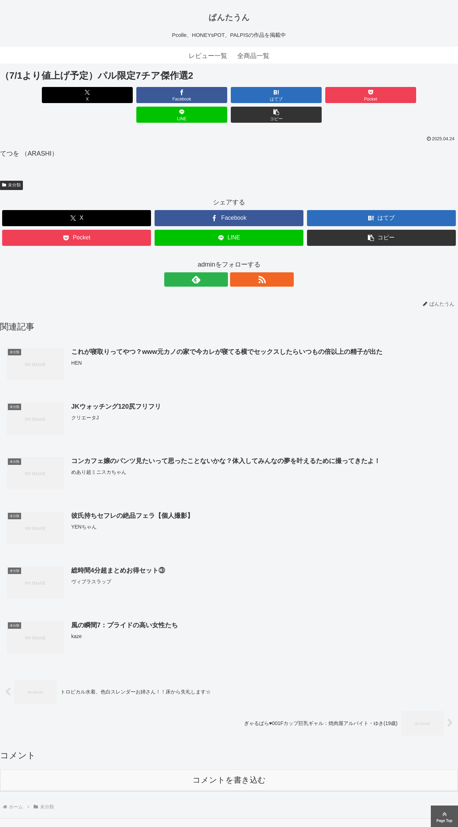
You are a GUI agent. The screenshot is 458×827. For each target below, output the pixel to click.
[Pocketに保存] (267, 95)
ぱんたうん (229, 17)
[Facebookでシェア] (113, 95)
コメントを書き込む (229, 760)
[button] (421, 95)
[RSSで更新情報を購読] (237, 260)
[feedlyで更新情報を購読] (221, 260)
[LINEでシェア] (344, 95)
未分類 (11, 165)
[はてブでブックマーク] (190, 95)
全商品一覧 (253, 55)
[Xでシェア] (36, 95)
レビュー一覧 (208, 55)
